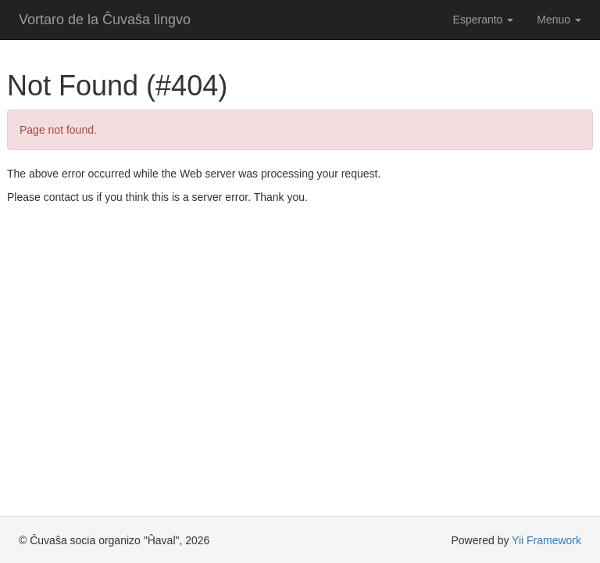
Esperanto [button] (483, 19)
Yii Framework (546, 540)
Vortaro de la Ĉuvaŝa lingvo (105, 19)
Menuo (559, 19)
